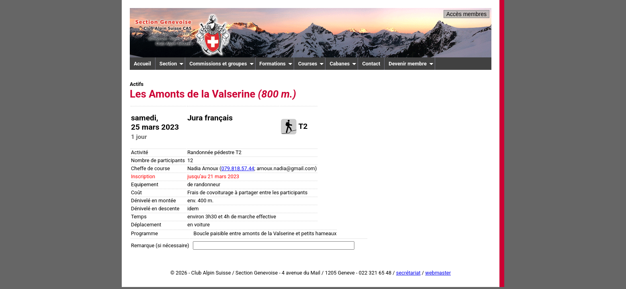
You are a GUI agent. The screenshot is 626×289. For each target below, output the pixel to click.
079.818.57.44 (237, 168)
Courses (311, 64)
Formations (276, 64)
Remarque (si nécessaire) (160, 245)
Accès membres (466, 14)
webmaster (438, 273)
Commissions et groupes (221, 64)
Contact (371, 64)
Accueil (142, 64)
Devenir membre (411, 64)
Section (172, 64)
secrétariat (408, 273)
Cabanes (342, 64)
